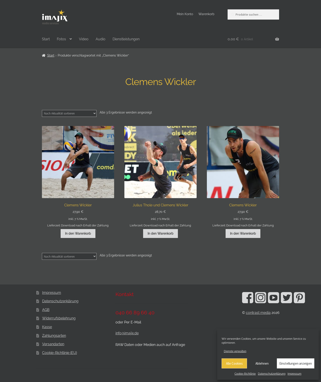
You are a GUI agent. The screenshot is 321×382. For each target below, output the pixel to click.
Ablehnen (262, 363)
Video (83, 39)
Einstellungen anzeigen (295, 363)
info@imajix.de (127, 333)
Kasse (47, 327)
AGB (45, 310)
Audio (100, 39)
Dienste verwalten (235, 351)
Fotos (61, 39)
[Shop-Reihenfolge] (69, 113)
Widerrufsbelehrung (59, 318)
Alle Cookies (234, 363)
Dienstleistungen (126, 39)
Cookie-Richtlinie (245, 373)
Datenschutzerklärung (271, 373)
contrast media (258, 313)
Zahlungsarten (54, 335)
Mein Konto (185, 14)
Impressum (294, 373)
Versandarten (53, 344)
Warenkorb (206, 14)
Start (46, 39)
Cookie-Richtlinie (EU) (59, 353)
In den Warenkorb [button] (78, 233)
